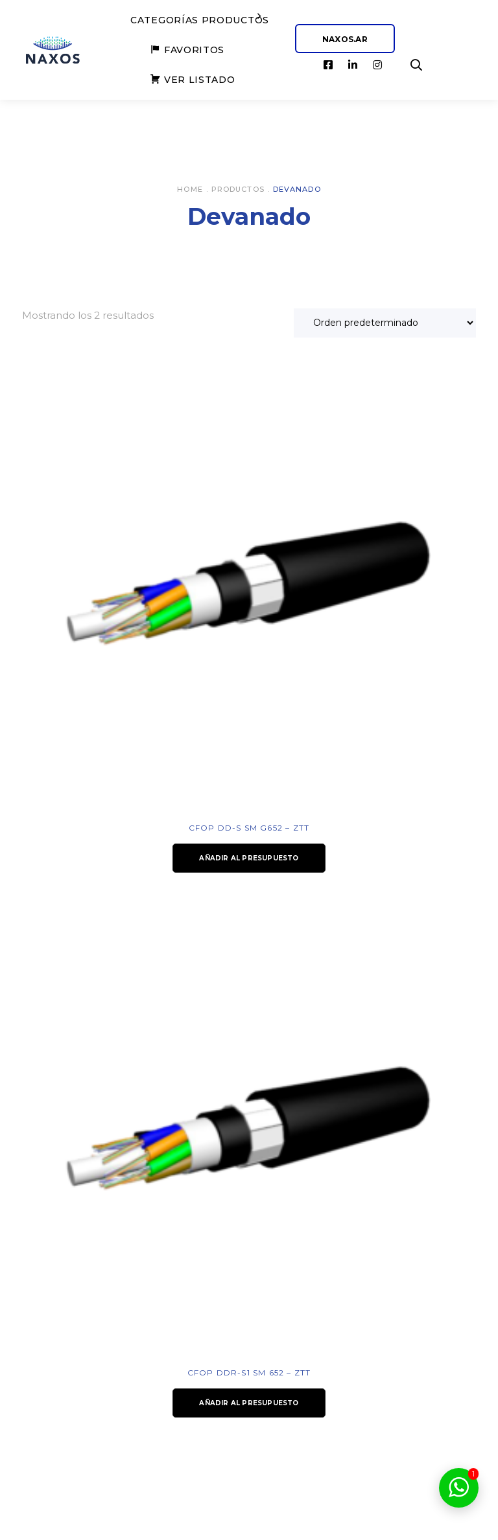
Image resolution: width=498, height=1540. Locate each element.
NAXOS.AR (345, 39)
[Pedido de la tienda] (385, 323)
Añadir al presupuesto (248, 858)
